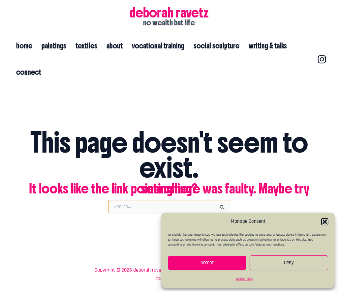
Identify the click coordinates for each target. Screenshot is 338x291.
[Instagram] (321, 59)
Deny (289, 262)
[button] (325, 221)
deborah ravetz (169, 12)
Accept (207, 262)
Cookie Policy (244, 279)
